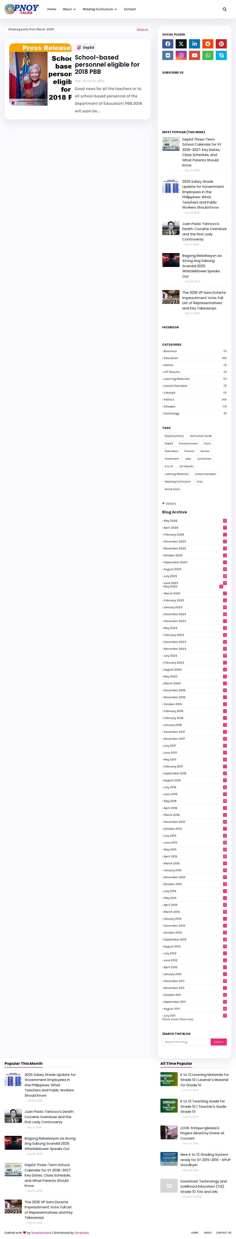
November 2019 (195, 697)
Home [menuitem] (51, 9)
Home (194, 1232)
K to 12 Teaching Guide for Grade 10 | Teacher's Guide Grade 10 (203, 1106)
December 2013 (195, 925)
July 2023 (195, 655)
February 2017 (195, 766)
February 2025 (195, 600)
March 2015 (195, 863)
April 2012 (195, 967)
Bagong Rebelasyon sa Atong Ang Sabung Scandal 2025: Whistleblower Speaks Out (202, 266)
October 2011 (195, 995)
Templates (81, 1232)
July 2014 (195, 891)
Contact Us (223, 1232)
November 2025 (195, 548)
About (208, 1232)
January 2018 (195, 725)
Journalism (204, 458)
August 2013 (195, 946)
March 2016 (195, 815)
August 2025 (195, 569)
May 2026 (195, 520)
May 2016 (195, 801)
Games (195, 365)
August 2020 (195, 669)
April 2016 (195, 808)
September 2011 (195, 1001)
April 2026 (195, 527)
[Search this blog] (186, 1041)
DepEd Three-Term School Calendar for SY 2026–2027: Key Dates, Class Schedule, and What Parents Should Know (201, 152)
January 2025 (195, 607)
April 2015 (195, 856)
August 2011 (195, 1008)
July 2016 (195, 787)
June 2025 (195, 583)
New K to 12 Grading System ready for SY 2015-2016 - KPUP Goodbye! (205, 1159)
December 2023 (195, 641)
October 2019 (195, 704)
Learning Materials (195, 378)
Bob (77, 81)
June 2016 (195, 794)
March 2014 (195, 911)
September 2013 (195, 939)
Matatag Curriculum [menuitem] (98, 9)
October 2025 (195, 555)
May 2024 (195, 628)
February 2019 (195, 711)
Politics (195, 399)
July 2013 (195, 953)
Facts (207, 443)
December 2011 (195, 981)
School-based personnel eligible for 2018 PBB (107, 65)
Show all (142, 29)
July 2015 (195, 835)
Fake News (171, 451)
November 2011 (195, 988)
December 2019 (195, 690)
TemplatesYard (41, 1232)
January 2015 (195, 870)
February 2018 (195, 718)
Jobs (188, 458)
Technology (195, 413)
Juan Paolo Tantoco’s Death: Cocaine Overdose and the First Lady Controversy (204, 231)
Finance (189, 451)
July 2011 (195, 1015)
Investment (172, 458)
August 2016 (195, 780)
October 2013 (195, 932)
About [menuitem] (67, 9)
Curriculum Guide (201, 435)
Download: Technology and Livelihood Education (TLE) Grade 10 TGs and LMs (203, 1186)
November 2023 (195, 648)
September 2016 (195, 773)
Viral (199, 481)
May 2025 (193, 586)
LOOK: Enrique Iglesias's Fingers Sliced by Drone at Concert (202, 1133)
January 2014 (195, 918)
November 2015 (195, 821)
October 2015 (195, 828)
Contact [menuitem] (130, 9)
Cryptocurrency (174, 435)
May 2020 (195, 676)
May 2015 (195, 849)
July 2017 (195, 745)
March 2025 (195, 593)
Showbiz (195, 406)
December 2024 (195, 614)
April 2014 (195, 905)
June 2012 (195, 960)
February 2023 (195, 662)
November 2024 (195, 621)
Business (195, 351)
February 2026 (195, 534)
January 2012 (195, 974)
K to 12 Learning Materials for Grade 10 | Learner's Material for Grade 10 (204, 1079)
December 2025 (195, 541)
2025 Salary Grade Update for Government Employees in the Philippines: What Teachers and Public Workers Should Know (203, 194)
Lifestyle (195, 392)
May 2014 (195, 898)
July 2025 (195, 576)
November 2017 (195, 738)
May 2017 (195, 759)
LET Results (195, 372)
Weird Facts (172, 489)
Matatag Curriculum (177, 481)
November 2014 (195, 877)
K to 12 (169, 466)
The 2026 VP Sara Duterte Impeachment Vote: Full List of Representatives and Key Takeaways (204, 300)
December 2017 (195, 731)
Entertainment (188, 443)
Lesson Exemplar (195, 385)
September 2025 (195, 562)
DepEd (85, 47)
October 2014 (195, 884)
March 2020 (195, 683)
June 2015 (195, 842)
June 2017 (195, 752)
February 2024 (195, 635)
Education (195, 358)
